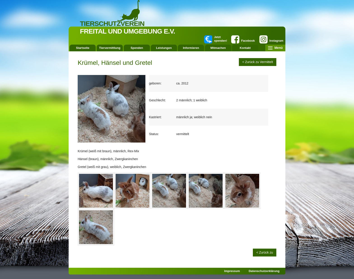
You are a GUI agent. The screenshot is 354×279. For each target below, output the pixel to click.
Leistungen (164, 48)
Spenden (137, 48)
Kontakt (245, 48)
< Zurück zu (264, 252)
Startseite (82, 48)
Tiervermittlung (109, 48)
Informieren (191, 48)
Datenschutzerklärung (264, 271)
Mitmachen (218, 48)
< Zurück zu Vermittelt (257, 62)
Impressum (232, 271)
